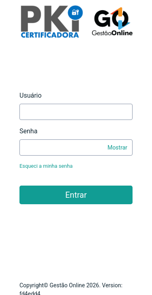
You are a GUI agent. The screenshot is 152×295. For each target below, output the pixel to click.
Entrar (76, 195)
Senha (28, 131)
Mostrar (117, 147)
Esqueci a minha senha (46, 166)
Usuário (30, 95)
